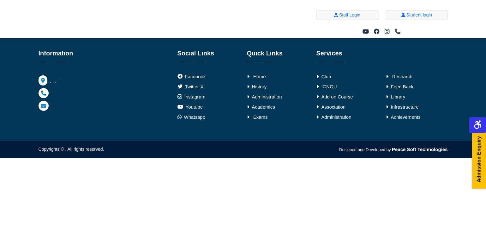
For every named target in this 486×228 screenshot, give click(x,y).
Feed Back (400, 86)
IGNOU (326, 86)
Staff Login (347, 14)
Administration (264, 96)
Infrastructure (402, 107)
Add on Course (334, 96)
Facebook (195, 76)
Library (395, 96)
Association (331, 107)
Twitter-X (194, 86)
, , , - (49, 80)
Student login (416, 14)
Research (399, 76)
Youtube (194, 107)
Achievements (403, 117)
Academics (261, 107)
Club (323, 76)
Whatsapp (191, 117)
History (257, 86)
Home (256, 76)
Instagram (195, 96)
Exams (257, 117)
